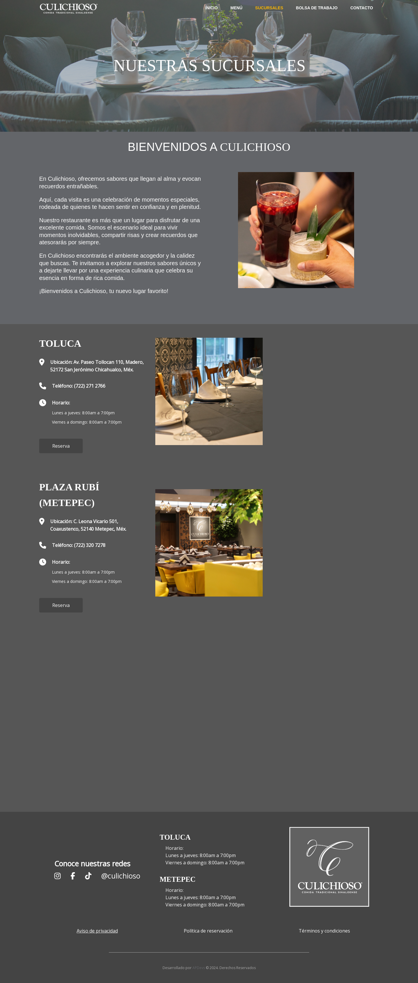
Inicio (211, 17)
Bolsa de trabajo (317, 17)
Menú (236, 17)
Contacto (361, 17)
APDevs (198, 967)
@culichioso (120, 876)
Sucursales (269, 17)
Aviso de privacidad (97, 931)
